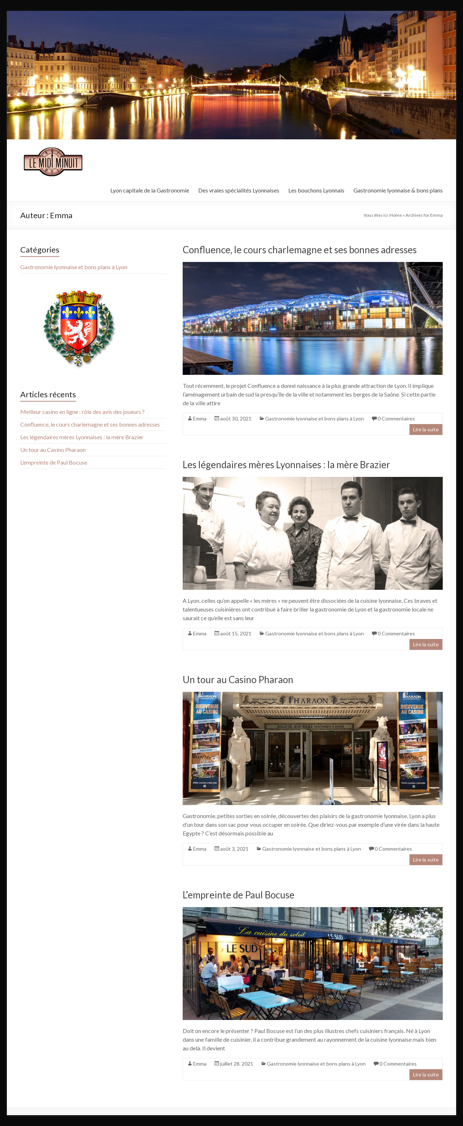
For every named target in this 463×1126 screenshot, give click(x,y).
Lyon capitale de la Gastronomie (149, 190)
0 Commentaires (396, 418)
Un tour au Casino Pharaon (238, 679)
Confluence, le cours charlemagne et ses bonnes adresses (300, 249)
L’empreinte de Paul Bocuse (238, 895)
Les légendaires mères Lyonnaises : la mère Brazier (286, 464)
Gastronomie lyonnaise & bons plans (398, 190)
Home (396, 215)
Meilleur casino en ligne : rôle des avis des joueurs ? (82, 411)
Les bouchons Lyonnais (316, 190)
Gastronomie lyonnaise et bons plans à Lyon (314, 418)
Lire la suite (426, 429)
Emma (200, 418)
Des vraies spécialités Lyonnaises (238, 190)
